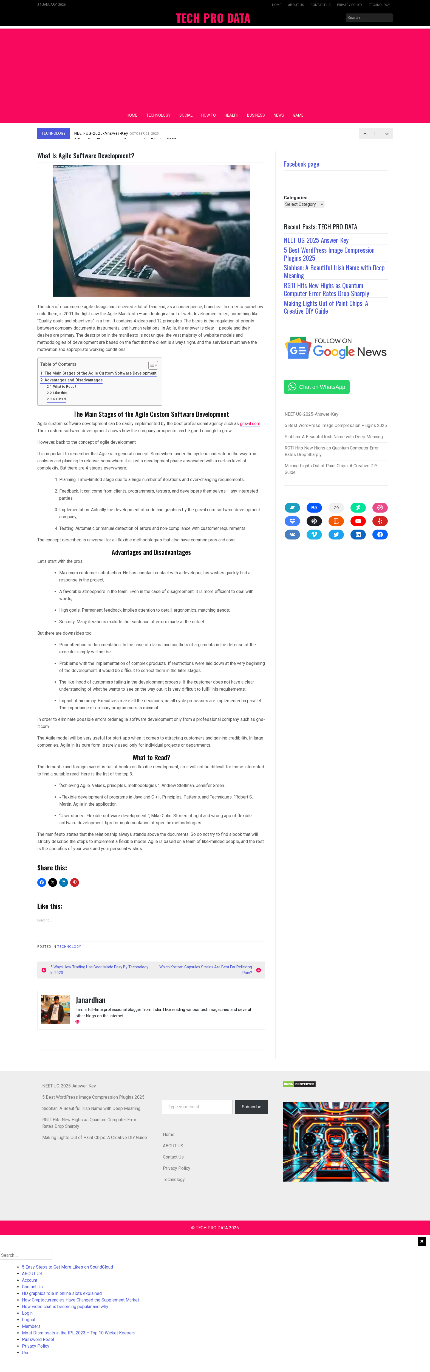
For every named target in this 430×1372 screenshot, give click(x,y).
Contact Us (320, 5)
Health (231, 115)
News (279, 115)
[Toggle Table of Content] (150, 365)
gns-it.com (250, 423)
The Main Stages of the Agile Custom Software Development (100, 373)
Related (59, 399)
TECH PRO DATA (213, 17)
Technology (379, 5)
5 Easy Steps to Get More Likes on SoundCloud (67, 1267)
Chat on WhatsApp (322, 387)
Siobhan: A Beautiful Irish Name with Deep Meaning (334, 271)
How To (208, 115)
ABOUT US (296, 5)
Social (186, 115)
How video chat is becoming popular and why (65, 1306)
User (26, 1352)
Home (276, 5)
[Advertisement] (215, 67)
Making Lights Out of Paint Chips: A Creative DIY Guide (326, 307)
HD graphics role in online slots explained (62, 1293)
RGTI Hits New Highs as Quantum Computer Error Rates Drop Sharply (326, 289)
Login (27, 1313)
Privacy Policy (349, 5)
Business (256, 115)
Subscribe (251, 1106)
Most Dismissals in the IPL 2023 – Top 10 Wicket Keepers (78, 1333)
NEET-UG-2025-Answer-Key (116, 133)
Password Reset (38, 1339)
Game (298, 115)
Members (31, 1326)
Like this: (60, 393)
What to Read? (64, 386)
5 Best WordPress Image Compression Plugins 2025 (329, 254)
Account (29, 1280)
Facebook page (301, 163)
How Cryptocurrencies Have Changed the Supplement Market (80, 1300)
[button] (336, 1142)
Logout (28, 1319)
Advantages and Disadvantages (73, 380)
